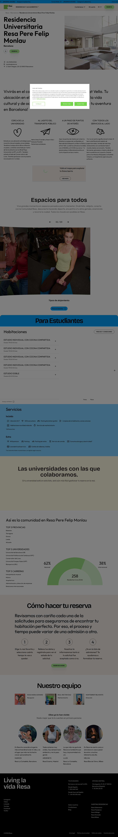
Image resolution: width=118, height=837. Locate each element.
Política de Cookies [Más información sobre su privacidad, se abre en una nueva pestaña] (41, 98)
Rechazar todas (67, 103)
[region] (60, 96)
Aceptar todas (80, 103)
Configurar (39, 103)
